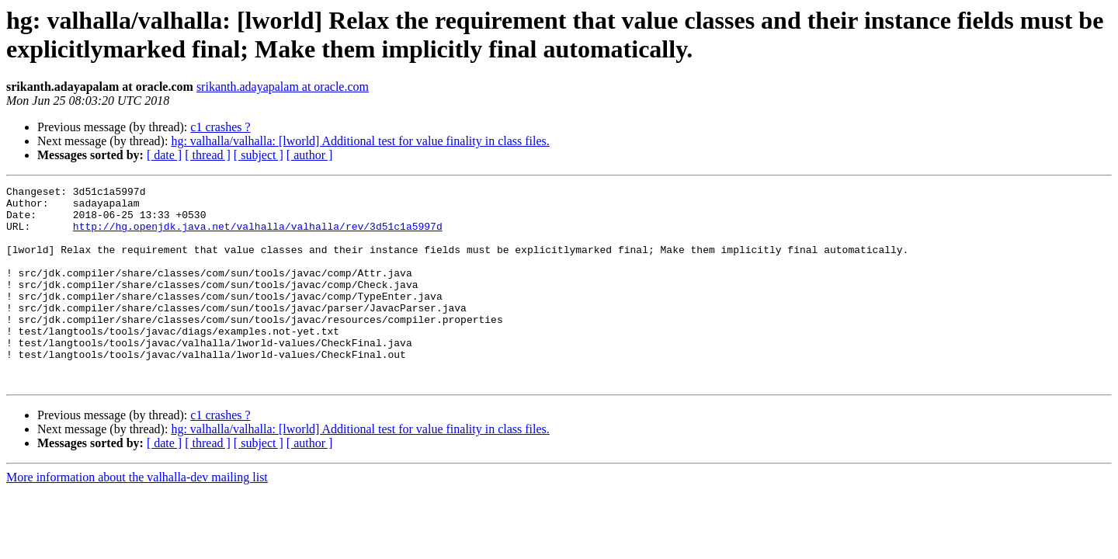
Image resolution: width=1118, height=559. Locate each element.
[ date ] (164, 154)
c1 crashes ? (220, 127)
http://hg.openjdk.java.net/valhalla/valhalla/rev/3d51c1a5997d (258, 235)
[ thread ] (208, 154)
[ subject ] (258, 154)
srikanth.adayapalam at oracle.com (282, 86)
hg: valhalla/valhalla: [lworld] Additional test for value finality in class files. (360, 141)
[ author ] (309, 154)
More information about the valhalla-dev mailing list (137, 516)
